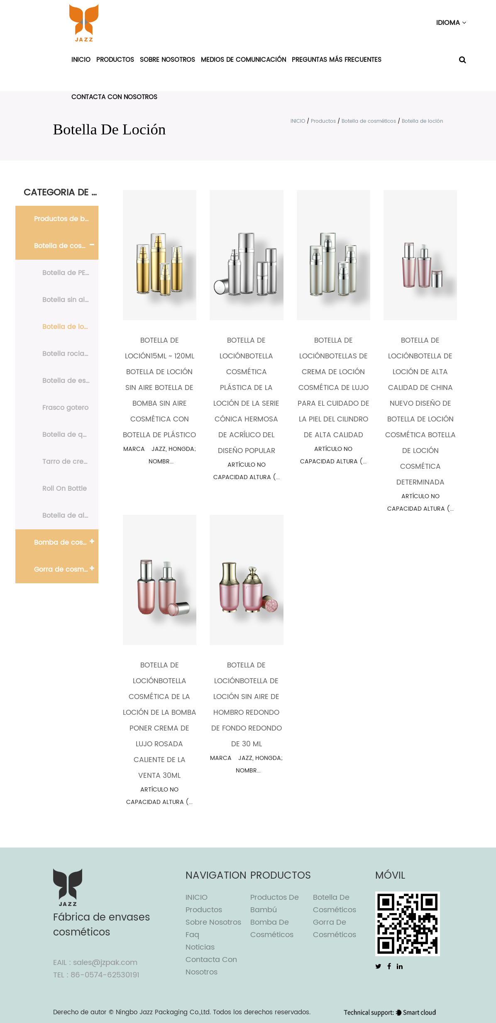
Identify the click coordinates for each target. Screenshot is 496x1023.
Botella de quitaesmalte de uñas (70, 434)
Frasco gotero (65, 407)
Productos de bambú (66, 219)
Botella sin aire (66, 300)
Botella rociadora (70, 353)
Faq (192, 935)
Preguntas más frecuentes (336, 60)
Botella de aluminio (70, 515)
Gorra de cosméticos (66, 569)
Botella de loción (70, 327)
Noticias (200, 947)
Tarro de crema (68, 461)
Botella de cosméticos (369, 121)
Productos (115, 60)
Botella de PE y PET (70, 273)
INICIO (80, 60)
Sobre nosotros (167, 60)
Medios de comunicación (243, 60)
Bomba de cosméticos (66, 542)
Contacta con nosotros (114, 97)
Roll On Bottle (64, 488)
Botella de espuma (70, 380)
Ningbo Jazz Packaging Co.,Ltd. (163, 1012)
